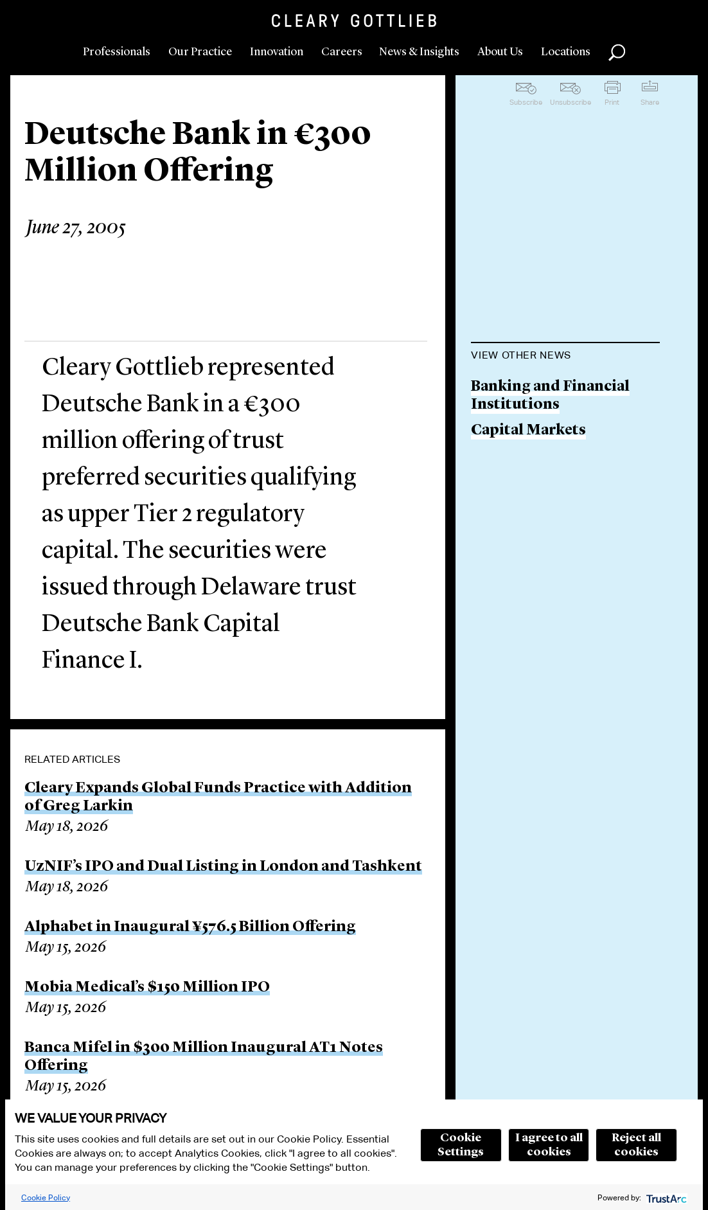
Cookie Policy (45, 1197)
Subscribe (525, 102)
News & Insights (419, 52)
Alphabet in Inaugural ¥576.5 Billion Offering (190, 927)
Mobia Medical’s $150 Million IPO (147, 987)
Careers (341, 52)
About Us (500, 52)
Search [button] (616, 52)
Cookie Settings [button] (461, 1145)
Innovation (276, 52)
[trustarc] (665, 1197)
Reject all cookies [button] (636, 1145)
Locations (565, 52)
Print (612, 102)
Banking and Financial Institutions (550, 396)
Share (650, 102)
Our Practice (200, 52)
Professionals (116, 52)
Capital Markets (528, 430)
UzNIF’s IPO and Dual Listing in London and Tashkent (223, 867)
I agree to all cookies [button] (549, 1145)
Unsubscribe (570, 102)
